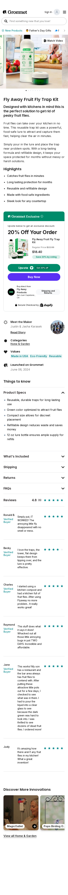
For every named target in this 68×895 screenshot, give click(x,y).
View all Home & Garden (20, 836)
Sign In (48, 12)
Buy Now (34, 277)
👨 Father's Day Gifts (38, 30)
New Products (11, 30)
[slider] (54, 500)
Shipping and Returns (48, 292)
